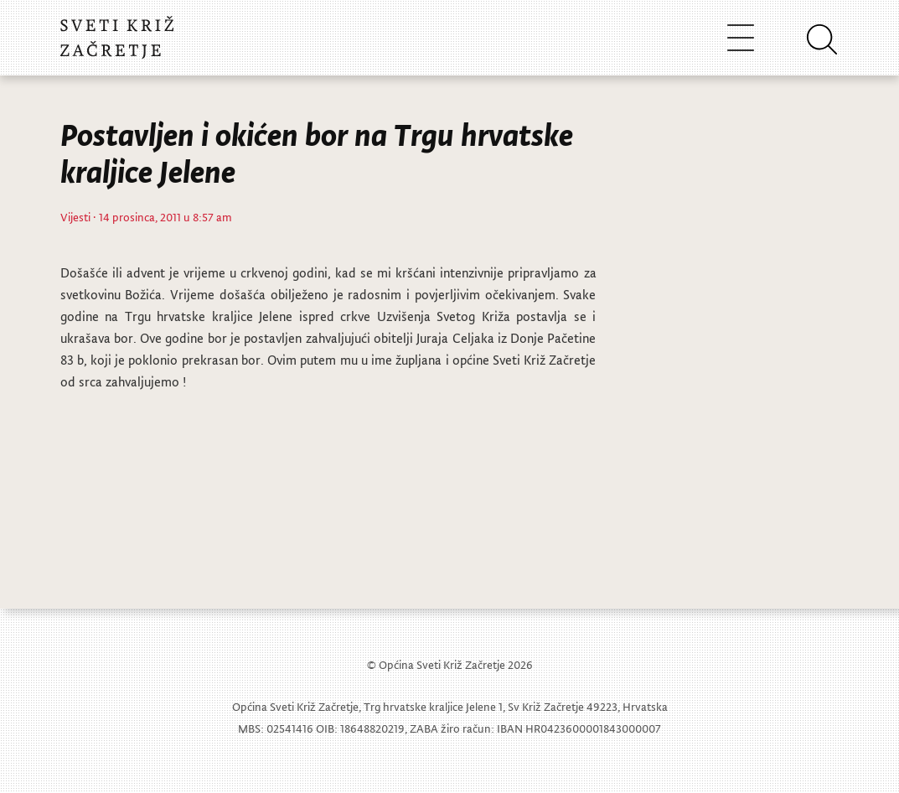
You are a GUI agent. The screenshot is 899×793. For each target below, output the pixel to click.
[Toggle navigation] (741, 37)
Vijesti (75, 217)
